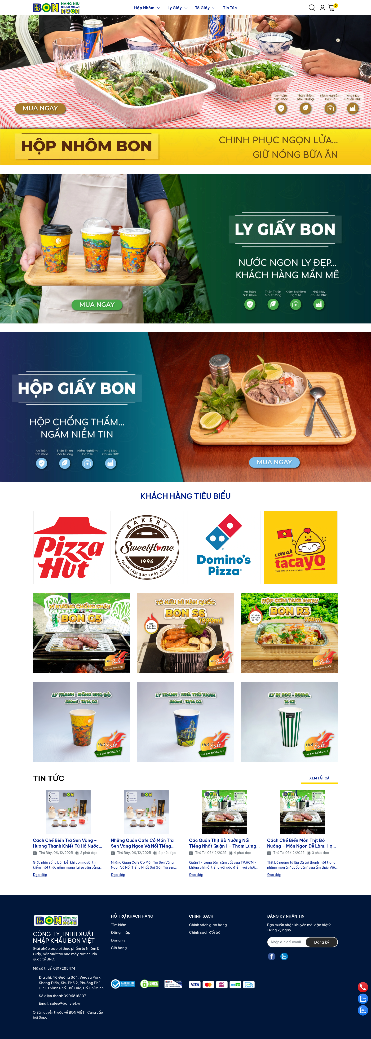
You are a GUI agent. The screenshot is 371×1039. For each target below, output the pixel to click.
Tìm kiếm (118, 925)
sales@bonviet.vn (65, 1003)
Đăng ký (118, 940)
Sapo (43, 1017)
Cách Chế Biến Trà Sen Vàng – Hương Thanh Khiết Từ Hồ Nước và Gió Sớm (66, 843)
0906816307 (75, 996)
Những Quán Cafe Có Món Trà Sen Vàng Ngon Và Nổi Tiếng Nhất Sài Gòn (142, 843)
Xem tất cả (319, 778)
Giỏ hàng (119, 948)
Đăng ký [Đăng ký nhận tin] (321, 942)
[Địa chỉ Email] (302, 942)
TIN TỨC (48, 778)
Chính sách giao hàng (208, 925)
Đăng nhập (120, 932)
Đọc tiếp (40, 875)
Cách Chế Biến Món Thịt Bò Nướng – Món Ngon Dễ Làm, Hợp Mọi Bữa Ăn (301, 843)
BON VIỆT (76, 1012)
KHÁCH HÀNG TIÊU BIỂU (185, 496)
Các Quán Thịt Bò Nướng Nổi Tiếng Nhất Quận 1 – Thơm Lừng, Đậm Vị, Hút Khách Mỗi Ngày (223, 843)
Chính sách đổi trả (205, 932)
